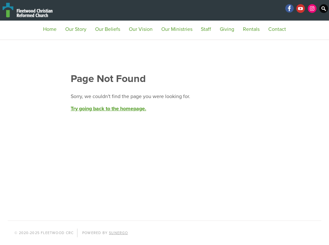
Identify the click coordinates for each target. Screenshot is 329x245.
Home (50, 29)
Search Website (324, 8)
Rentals (251, 29)
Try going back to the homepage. (108, 108)
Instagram (312, 8)
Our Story (75, 29)
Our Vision (141, 29)
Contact (277, 29)
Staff (206, 29)
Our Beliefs (107, 29)
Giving (227, 29)
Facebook (289, 8)
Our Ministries (176, 29)
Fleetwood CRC (38, 10)
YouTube (301, 8)
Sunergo (118, 233)
